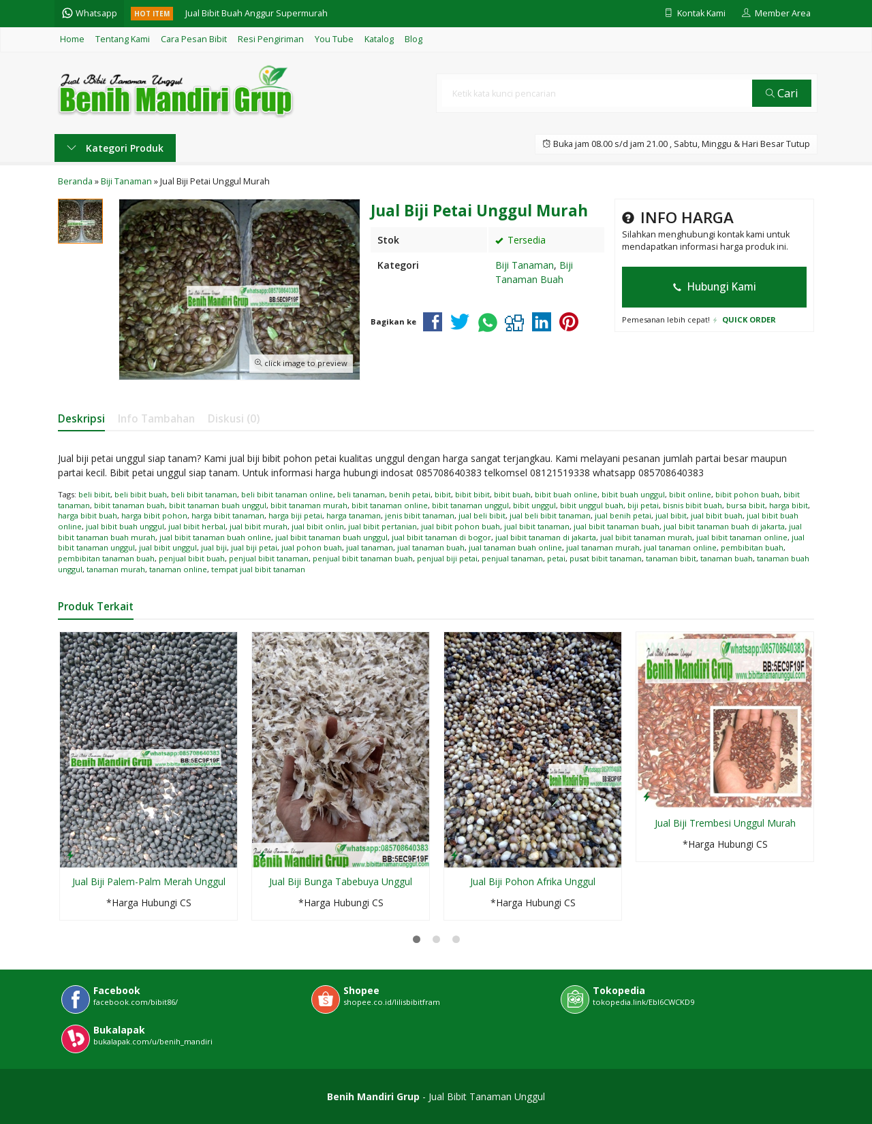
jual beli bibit (481, 515)
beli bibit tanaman (204, 494)
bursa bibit (745, 505)
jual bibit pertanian (382, 526)
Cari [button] (782, 93)
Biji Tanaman (524, 265)
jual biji (214, 547)
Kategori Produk (115, 148)
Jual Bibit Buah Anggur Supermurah (256, 13)
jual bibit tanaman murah (646, 537)
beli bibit (94, 494)
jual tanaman (369, 547)
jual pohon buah (311, 547)
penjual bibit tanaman (269, 558)
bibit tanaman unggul (470, 505)
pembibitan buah (752, 547)
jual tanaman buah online (515, 547)
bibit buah (512, 494)
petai (556, 558)
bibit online (690, 494)
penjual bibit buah (192, 558)
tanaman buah (726, 558)
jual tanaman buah (431, 547)
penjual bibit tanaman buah (363, 558)
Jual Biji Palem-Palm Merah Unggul (148, 881)
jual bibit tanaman (537, 526)
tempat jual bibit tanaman (258, 569)
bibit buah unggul (633, 494)
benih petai (410, 494)
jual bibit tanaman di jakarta (545, 537)
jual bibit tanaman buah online (215, 537)
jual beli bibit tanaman (550, 515)
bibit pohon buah (747, 494)
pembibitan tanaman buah (106, 558)
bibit (443, 494)
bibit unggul (534, 505)
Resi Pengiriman (271, 39)
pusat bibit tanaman (606, 558)
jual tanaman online (680, 547)
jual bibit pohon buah (460, 526)
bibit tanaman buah (129, 505)
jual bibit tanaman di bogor (441, 537)
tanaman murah (116, 569)
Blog (413, 39)
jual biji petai (254, 547)
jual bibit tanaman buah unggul (331, 537)
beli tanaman (361, 494)
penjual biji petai (447, 558)
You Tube (334, 39)
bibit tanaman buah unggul (217, 505)
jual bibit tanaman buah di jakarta (724, 526)
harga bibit (788, 505)
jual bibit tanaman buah (616, 526)
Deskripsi (81, 419)
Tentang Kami (122, 39)
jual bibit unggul (168, 547)
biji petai (643, 505)
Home (72, 39)
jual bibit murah (258, 526)
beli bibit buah (140, 494)
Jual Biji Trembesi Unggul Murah (725, 822)
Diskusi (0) (234, 419)
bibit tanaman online (390, 505)
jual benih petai (623, 515)
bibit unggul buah (591, 505)
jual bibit (671, 515)
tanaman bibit (671, 558)
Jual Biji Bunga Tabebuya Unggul (340, 881)
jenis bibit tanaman (419, 515)
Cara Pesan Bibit (194, 39)
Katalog (379, 39)
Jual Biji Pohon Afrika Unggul (532, 881)
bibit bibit (472, 494)
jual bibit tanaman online (742, 537)
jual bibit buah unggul (125, 526)
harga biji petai (295, 515)
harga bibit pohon (154, 515)
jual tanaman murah (603, 547)
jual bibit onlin (318, 526)
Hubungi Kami (714, 287)
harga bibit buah (87, 515)
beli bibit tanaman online (287, 494)
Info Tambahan (156, 419)
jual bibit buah (717, 515)
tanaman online (178, 569)
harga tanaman (353, 515)
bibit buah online (566, 494)
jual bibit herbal (196, 526)
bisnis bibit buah (692, 505)
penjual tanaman (512, 558)
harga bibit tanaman (227, 515)
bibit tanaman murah (308, 505)
